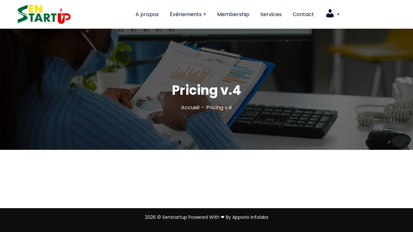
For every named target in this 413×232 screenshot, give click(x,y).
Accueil (190, 107)
